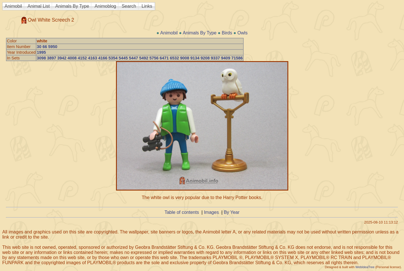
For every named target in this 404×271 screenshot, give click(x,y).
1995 (41, 52)
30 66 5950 (47, 46)
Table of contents (182, 212)
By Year (231, 212)
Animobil (13, 6)
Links (147, 6)
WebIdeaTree (364, 267)
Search (129, 6)
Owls (242, 32)
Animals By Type (72, 6)
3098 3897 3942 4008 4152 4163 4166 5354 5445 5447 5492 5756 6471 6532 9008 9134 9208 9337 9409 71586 (140, 58)
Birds (227, 32)
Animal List (39, 6)
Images (211, 212)
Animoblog (105, 6)
